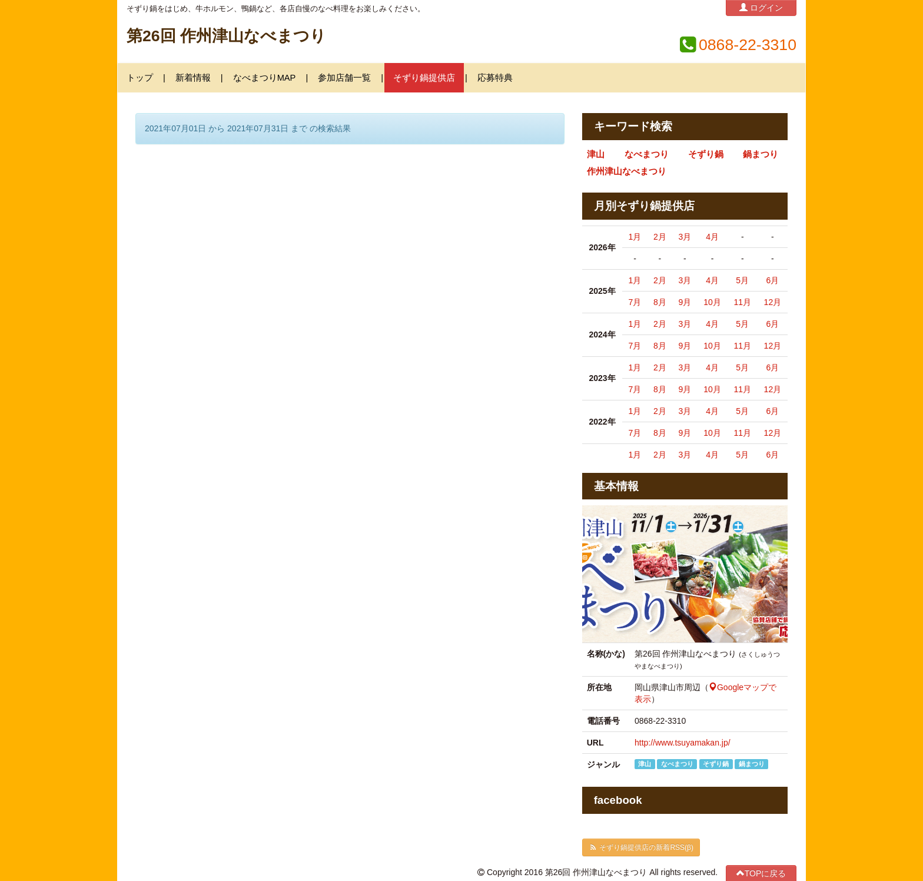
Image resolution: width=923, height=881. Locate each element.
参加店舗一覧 (344, 77)
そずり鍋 (705, 154)
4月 (712, 236)
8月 (659, 302)
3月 (684, 236)
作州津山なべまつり (626, 171)
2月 (659, 236)
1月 (635, 236)
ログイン (761, 7)
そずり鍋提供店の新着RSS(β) (641, 847)
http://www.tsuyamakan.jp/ (683, 742)
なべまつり (647, 154)
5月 (742, 280)
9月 (684, 302)
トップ (140, 77)
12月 (773, 302)
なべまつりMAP (264, 77)
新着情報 (193, 77)
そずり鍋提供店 (424, 77)
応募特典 (495, 77)
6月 (772, 280)
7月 (635, 302)
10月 (712, 302)
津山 (596, 154)
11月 (742, 302)
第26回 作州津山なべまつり (226, 36)
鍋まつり (760, 154)
